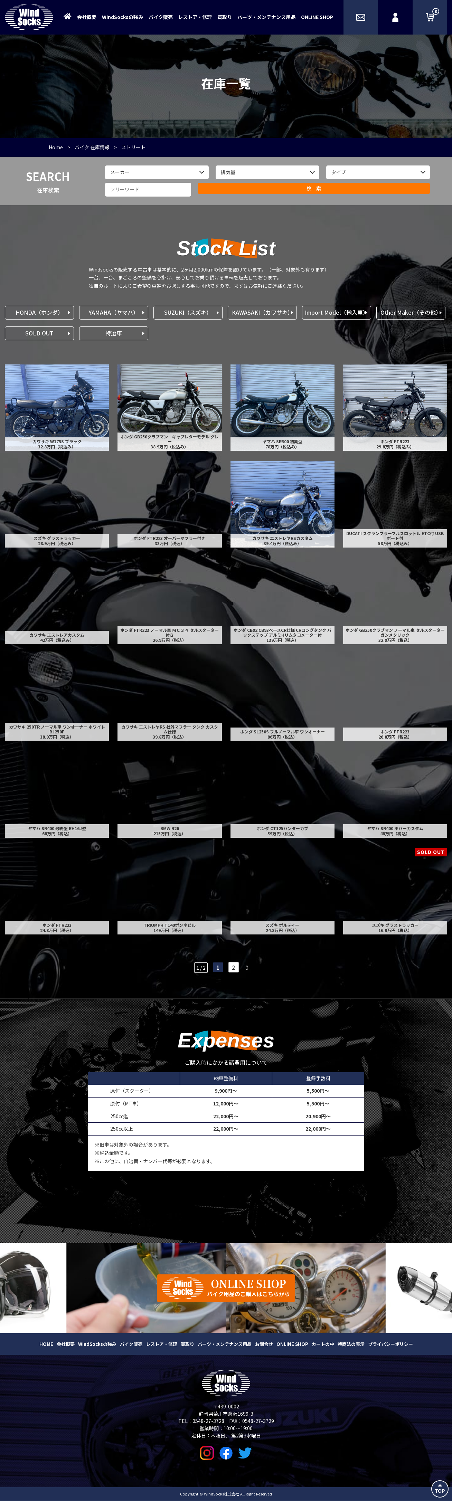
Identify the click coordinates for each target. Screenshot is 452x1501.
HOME (46, 1344)
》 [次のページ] (248, 967)
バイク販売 (161, 16)
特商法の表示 (351, 1344)
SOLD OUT (39, 333)
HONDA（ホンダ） (39, 312)
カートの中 (323, 1344)
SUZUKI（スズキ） (188, 312)
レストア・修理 (195, 16)
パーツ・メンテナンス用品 (266, 16)
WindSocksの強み (122, 16)
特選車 (113, 333)
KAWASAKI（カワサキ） (262, 312)
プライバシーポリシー (390, 1344)
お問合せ (264, 1344)
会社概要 (86, 16)
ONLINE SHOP (317, 16)
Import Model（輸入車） (336, 312)
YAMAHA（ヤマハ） (114, 312)
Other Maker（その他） (410, 312)
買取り (224, 16)
